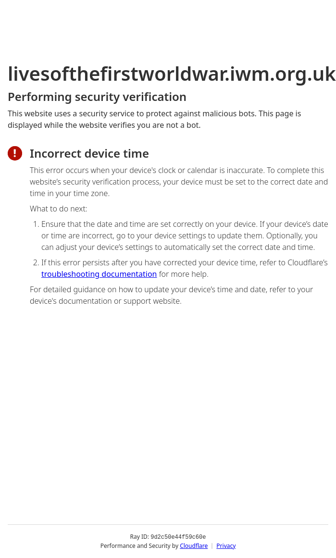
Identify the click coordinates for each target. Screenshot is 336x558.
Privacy (226, 546)
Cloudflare (194, 546)
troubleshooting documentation (99, 274)
